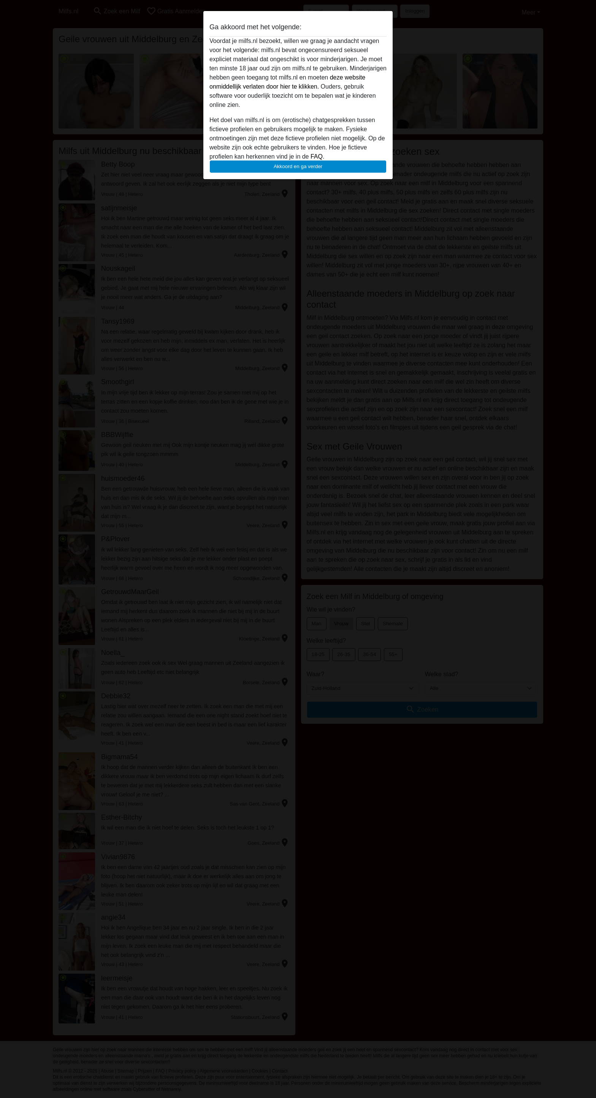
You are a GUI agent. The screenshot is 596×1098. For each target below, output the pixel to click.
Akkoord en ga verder (298, 166)
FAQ (317, 156)
